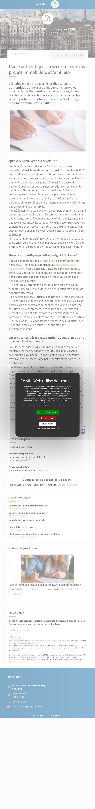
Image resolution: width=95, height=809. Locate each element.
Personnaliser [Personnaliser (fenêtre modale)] (47, 423)
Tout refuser (47, 418)
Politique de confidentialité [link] (47, 428)
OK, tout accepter (47, 412)
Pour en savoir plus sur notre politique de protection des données (47, 405)
